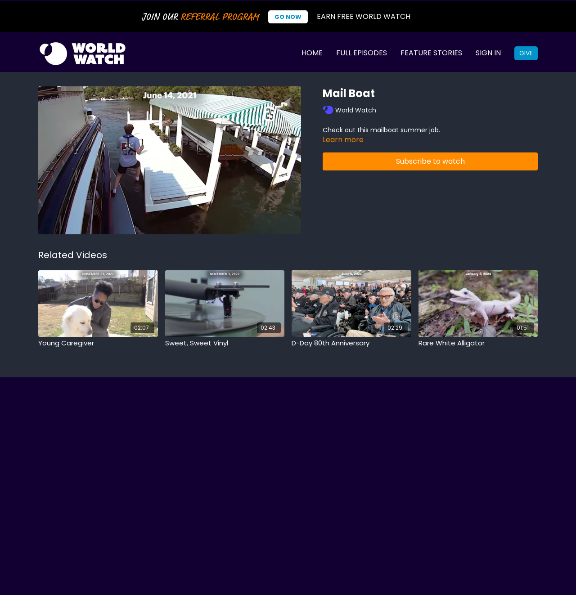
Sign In (488, 53)
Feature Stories (431, 53)
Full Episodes (361, 53)
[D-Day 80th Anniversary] (351, 343)
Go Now (288, 17)
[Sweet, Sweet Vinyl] (225, 343)
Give (526, 53)
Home (312, 53)
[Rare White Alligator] (478, 343)
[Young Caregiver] (98, 343)
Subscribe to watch (430, 161)
